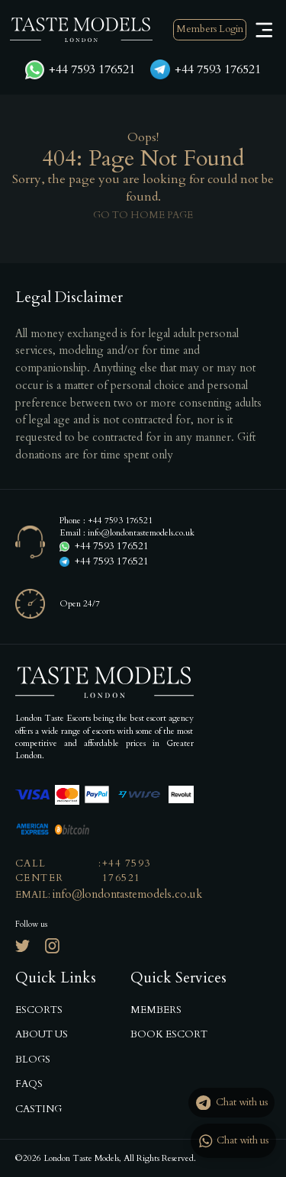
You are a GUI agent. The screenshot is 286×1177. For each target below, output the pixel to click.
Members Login (209, 29)
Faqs (29, 1084)
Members (156, 1010)
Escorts (39, 1010)
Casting (38, 1109)
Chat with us (232, 1103)
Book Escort (168, 1034)
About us (41, 1034)
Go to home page (143, 215)
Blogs (32, 1059)
